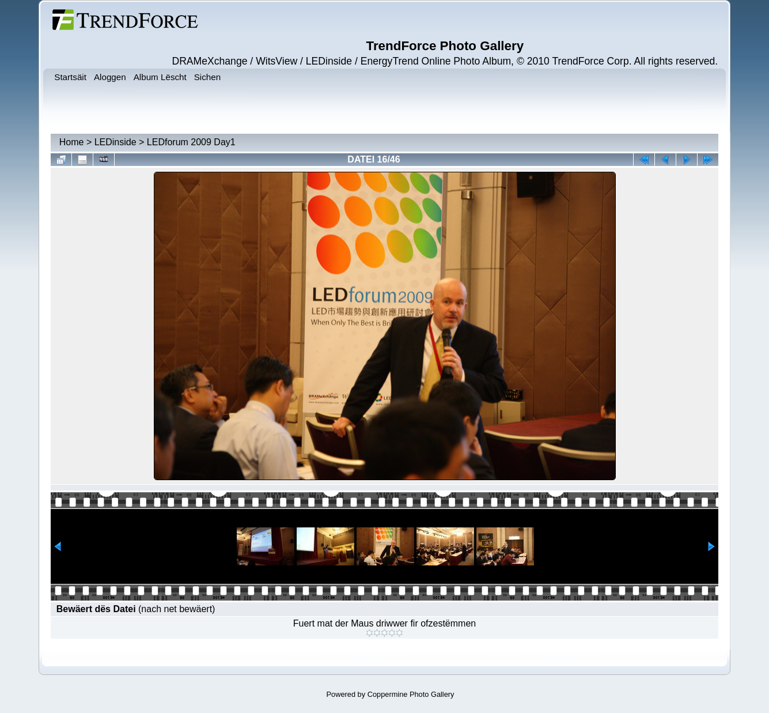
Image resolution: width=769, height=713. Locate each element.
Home (71, 142)
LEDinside (115, 142)
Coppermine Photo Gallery (411, 694)
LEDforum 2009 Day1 (191, 142)
